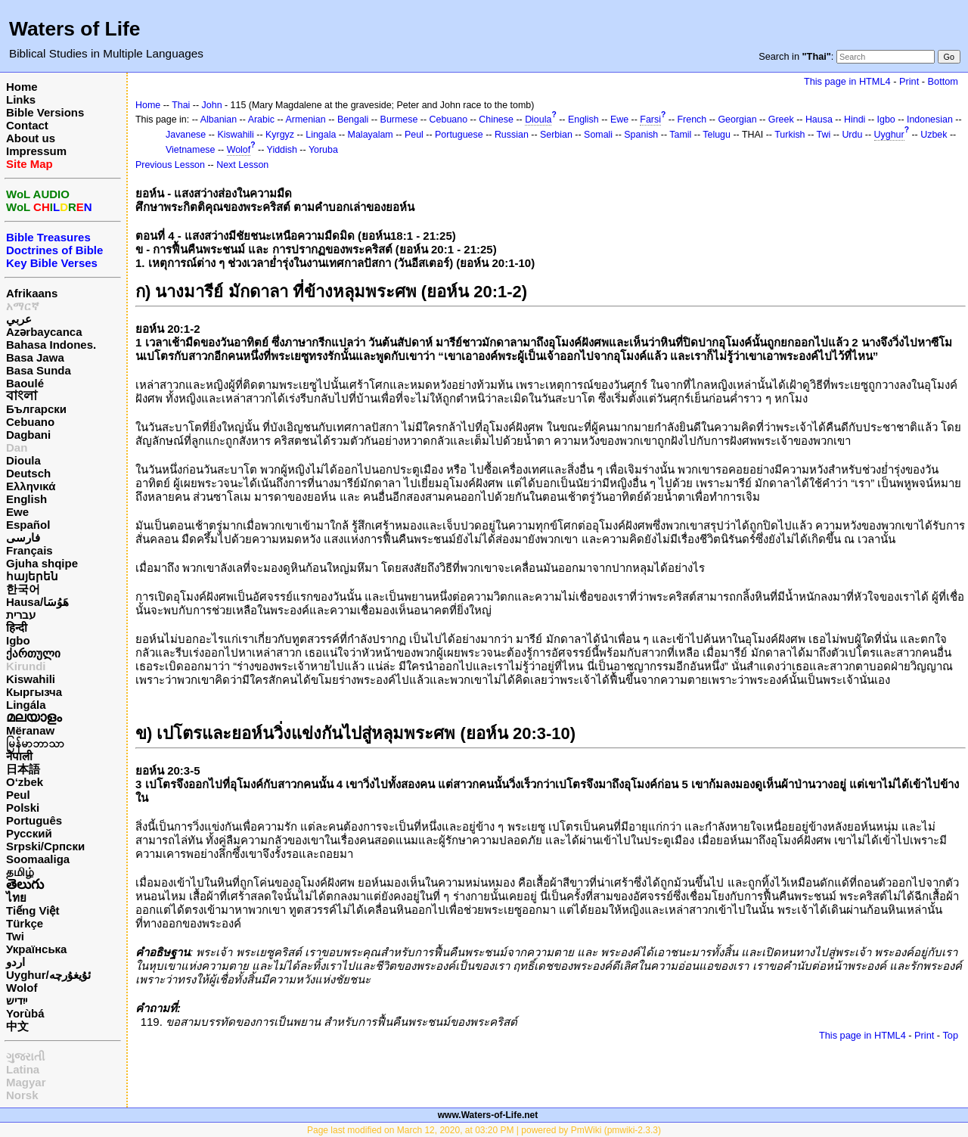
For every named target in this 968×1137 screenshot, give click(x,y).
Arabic (261, 119)
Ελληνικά (30, 486)
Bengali (353, 119)
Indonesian (930, 119)
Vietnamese (190, 149)
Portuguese (459, 134)
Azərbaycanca (44, 331)
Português (34, 820)
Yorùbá (25, 1013)
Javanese (186, 134)
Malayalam (370, 134)
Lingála (26, 704)
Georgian (737, 119)
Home (22, 86)
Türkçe (24, 923)
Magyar (26, 1082)
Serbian (556, 134)
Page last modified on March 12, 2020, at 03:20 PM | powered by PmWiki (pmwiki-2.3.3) (484, 1130)
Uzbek (933, 134)
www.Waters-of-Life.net (488, 1115)
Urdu (852, 134)
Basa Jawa (35, 357)
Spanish (641, 134)
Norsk (22, 1095)
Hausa (819, 119)
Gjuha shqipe (42, 563)
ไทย (16, 897)
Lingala (321, 134)
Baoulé (25, 383)
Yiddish (282, 149)
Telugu (717, 134)
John (212, 105)
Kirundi (26, 666)
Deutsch (28, 473)
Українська (36, 949)
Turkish (789, 134)
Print (909, 81)
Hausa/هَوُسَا (37, 601)
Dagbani (28, 434)
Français (29, 550)
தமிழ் (20, 871)
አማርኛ (22, 306)
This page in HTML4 (847, 81)
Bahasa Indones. (51, 344)
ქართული (33, 653)
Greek (781, 119)
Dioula (23, 460)
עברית (21, 614)
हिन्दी (16, 627)
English (26, 498)
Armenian (305, 119)
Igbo (18, 640)
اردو (15, 961)
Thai (181, 105)
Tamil (680, 134)
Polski (22, 807)
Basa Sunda (38, 370)
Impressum (36, 150)
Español (28, 524)
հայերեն (32, 576)
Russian (512, 134)
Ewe (17, 511)
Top (950, 1035)
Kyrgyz (279, 134)
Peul (18, 794)
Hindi (854, 119)
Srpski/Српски (45, 846)
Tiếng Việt (32, 910)
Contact (27, 125)
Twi (15, 936)
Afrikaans (31, 293)
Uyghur (889, 134)
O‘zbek (24, 781)
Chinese (496, 119)
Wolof (21, 987)
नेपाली (19, 756)
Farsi (650, 119)
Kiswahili (30, 679)
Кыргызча (34, 691)
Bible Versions (45, 112)
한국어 (23, 588)
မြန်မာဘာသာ (35, 743)
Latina (22, 1069)
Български (36, 408)
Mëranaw (30, 730)
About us (30, 138)
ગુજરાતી (25, 1056)
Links (21, 99)
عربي (19, 318)
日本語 (23, 769)
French (692, 119)
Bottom (943, 81)
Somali (598, 134)
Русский (29, 833)
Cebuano (30, 421)
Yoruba (323, 149)
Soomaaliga (38, 859)
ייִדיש (16, 1000)
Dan (16, 447)
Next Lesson (242, 165)
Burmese (399, 119)
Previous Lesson (170, 165)
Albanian (218, 119)
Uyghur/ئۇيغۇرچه (48, 974)
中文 (17, 1026)
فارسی (23, 537)
